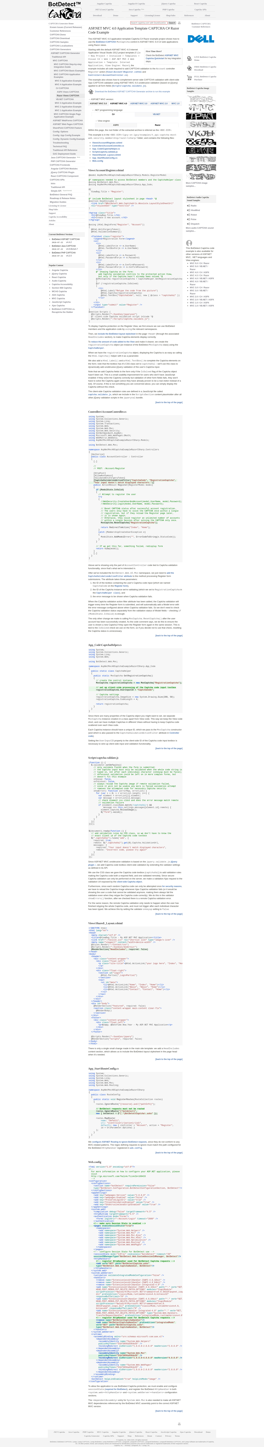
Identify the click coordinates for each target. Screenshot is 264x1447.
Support (52, 213)
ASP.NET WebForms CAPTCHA (68, 120)
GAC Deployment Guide (64, 154)
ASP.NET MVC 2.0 (159, 103)
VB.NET (156, 114)
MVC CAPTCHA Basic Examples (69, 71)
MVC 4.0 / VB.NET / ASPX (202, 278)
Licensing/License (152, 15)
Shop (129, 1436)
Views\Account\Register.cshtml (107, 143)
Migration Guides (58, 202)
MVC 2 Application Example (68, 107)
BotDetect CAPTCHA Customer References (201, 25)
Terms (177, 1436)
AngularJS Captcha (136, 4)
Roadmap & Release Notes (62, 198)
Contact (159, 1436)
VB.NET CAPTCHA (65, 99)
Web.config (97, 161)
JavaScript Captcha (61, 302)
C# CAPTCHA (62, 88)
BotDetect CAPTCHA (106, 42)
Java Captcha (136, 9)
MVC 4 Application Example (68, 84)
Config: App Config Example (66, 135)
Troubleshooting (61, 143)
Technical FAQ (60, 146)
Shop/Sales (53, 209)
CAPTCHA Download (60, 38)
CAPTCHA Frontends (60, 165)
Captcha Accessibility (58, 217)
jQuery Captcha (59, 274)
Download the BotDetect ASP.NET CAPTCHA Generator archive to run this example (132, 91)
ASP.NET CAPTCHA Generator (65, 53)
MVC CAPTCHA (60, 60)
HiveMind (195, 210)
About (51, 224)
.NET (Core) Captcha (104, 9)
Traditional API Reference (65, 150)
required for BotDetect (116, 1389)
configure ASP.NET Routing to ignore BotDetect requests (119, 1142)
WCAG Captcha (59, 291)
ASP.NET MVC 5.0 (98, 103)
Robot (194, 215)
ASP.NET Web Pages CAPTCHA (68, 124)
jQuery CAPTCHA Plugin (62, 172)
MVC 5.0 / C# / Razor (199, 263)
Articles (52, 220)
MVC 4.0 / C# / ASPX (199, 272)
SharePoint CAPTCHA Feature (67, 128)
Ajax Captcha (58, 305)
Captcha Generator (92, 1436)
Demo (115, 15)
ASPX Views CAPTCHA (68, 92)
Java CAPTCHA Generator (65, 157)
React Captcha (59, 277)
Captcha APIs (200, 9)
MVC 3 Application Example (68, 103)
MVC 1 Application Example (68, 110)
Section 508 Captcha (62, 288)
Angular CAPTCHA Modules (64, 169)
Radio (193, 206)
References (189, 15)
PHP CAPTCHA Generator (63, 161)
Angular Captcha (60, 270)
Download (97, 15)
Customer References (60, 31)
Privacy (168, 1436)
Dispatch (195, 224)
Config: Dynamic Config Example (69, 139)
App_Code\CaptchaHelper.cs (106, 149)
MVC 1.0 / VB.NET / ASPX (202, 306)
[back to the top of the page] (169, 402)
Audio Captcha (59, 281)
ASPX (116, 125)
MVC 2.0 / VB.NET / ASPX (202, 300)
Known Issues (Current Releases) (66, 27)
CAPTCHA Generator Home (61, 23)
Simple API (61, 190)
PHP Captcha (168, 9)
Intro (53, 183)
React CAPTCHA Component (64, 176)
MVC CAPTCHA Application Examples (67, 75)
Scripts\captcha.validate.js (105, 152)
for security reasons (172, 886)
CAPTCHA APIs (57, 180)
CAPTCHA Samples (59, 42)
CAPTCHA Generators (60, 49)
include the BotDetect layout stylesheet (117, 334)
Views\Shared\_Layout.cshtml (106, 155)
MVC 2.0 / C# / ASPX (199, 296)
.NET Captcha (59, 1432)
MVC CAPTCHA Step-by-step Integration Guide (67, 65)
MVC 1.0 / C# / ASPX (199, 303)
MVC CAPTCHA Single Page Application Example (67, 115)
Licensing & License (57, 206)
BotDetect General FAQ (61, 194)
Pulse (193, 219)
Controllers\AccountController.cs (108, 146)
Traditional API (59, 57)
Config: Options (60, 131)
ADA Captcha (58, 295)
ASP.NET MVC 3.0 (138, 103)
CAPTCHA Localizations (61, 46)
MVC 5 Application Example (68, 81)
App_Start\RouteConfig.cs (104, 158)
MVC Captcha (58, 298)
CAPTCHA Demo (58, 35)
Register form (121, 586)
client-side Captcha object (129, 882)
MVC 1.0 (175, 103)
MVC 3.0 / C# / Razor (199, 287)
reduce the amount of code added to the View (113, 342)
